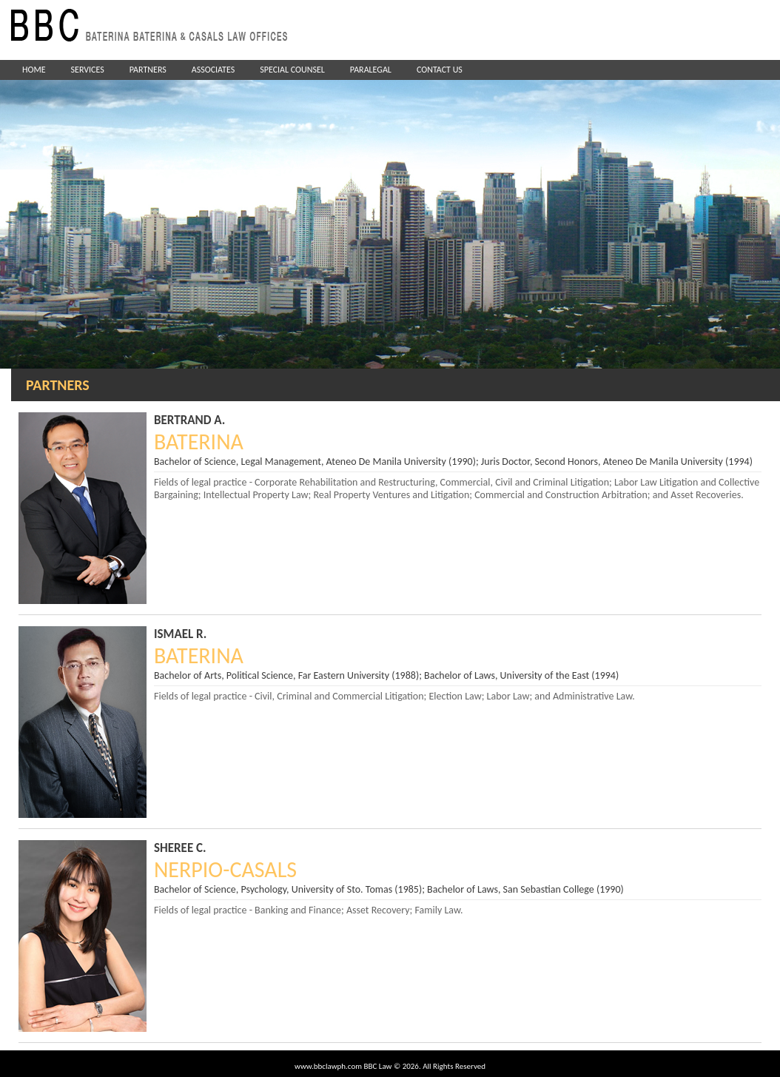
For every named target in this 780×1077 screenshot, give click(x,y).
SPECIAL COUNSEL (292, 69)
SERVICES (87, 69)
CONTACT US (440, 69)
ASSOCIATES (213, 69)
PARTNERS (148, 69)
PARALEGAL (370, 69)
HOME (34, 69)
